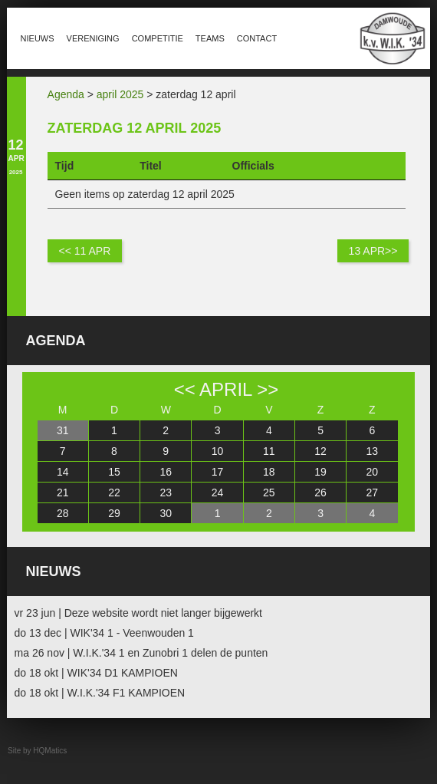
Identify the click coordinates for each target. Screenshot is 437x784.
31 (63, 430)
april (225, 389)
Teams (210, 38)
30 (165, 513)
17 (218, 472)
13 (372, 451)
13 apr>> (373, 251)
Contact (257, 38)
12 (320, 451)
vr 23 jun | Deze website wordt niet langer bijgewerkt (138, 613)
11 (269, 451)
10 (218, 451)
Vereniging (93, 38)
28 (63, 513)
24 (218, 492)
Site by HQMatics (37, 750)
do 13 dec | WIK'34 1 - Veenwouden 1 (104, 633)
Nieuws (37, 38)
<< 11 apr (85, 251)
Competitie (157, 38)
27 (372, 492)
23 (165, 492)
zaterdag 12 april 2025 (135, 128)
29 (114, 513)
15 (114, 472)
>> (267, 389)
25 (269, 492)
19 (320, 472)
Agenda (66, 94)
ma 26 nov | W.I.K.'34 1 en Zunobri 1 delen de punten (141, 653)
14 (63, 472)
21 (63, 492)
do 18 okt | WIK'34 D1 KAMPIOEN (96, 673)
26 (320, 492)
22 (114, 492)
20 (372, 472)
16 (165, 472)
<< (185, 389)
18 (269, 472)
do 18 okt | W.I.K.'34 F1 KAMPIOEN (100, 693)
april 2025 (120, 94)
